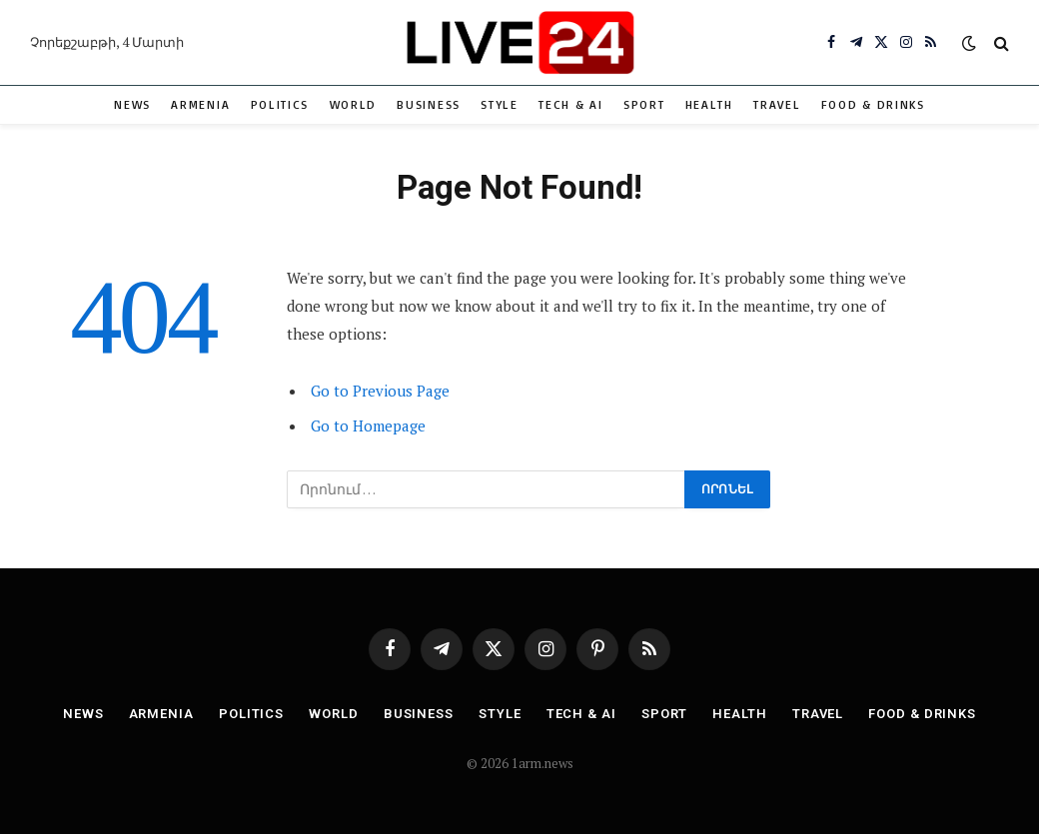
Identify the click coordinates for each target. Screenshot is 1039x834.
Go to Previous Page (380, 391)
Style (499, 104)
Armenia (200, 104)
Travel (776, 104)
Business (429, 104)
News (132, 104)
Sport (643, 104)
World (353, 104)
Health (709, 104)
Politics (280, 104)
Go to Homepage (368, 425)
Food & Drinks (873, 104)
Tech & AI (570, 104)
